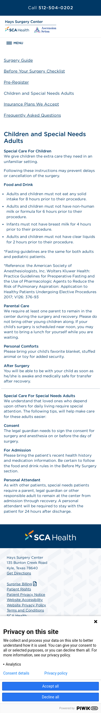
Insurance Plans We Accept (31, 104)
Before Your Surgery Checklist (34, 71)
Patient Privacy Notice (26, 595)
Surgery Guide (18, 60)
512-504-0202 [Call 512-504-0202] (50, 7)
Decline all (50, 697)
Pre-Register (16, 82)
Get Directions (19, 573)
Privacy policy (55, 673)
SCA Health (17, 616)
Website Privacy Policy (26, 605)
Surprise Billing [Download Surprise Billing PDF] (22, 584)
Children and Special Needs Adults (39, 93)
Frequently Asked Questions (32, 115)
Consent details (16, 673)
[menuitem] (50, 535)
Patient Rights (19, 589)
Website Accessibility (25, 600)
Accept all (50, 686)
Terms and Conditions (25, 610)
